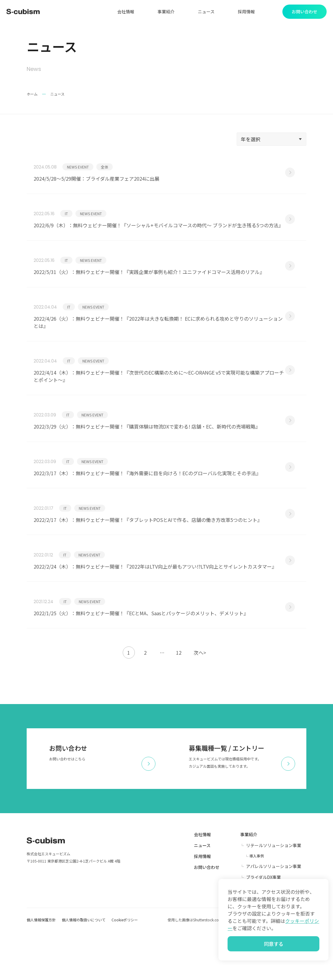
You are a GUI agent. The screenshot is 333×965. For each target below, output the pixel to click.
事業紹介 (164, 12)
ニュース (204, 12)
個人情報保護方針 (41, 953)
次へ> (200, 686)
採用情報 (244, 12)
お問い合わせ (206, 900)
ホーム (32, 95)
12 (178, 686)
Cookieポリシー (125, 953)
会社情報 (123, 12)
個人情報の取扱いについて (83, 953)
